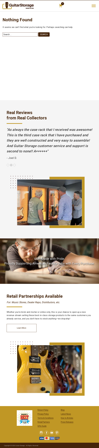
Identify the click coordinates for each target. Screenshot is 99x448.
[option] (49, 144)
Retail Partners (44, 422)
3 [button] (14, 165)
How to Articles (67, 418)
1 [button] (8, 165)
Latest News (66, 414)
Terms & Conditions (46, 418)
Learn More (21, 328)
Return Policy (43, 410)
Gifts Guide (42, 426)
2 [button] (11, 165)
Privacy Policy (43, 414)
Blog (62, 410)
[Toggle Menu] (94, 6)
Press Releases (67, 422)
